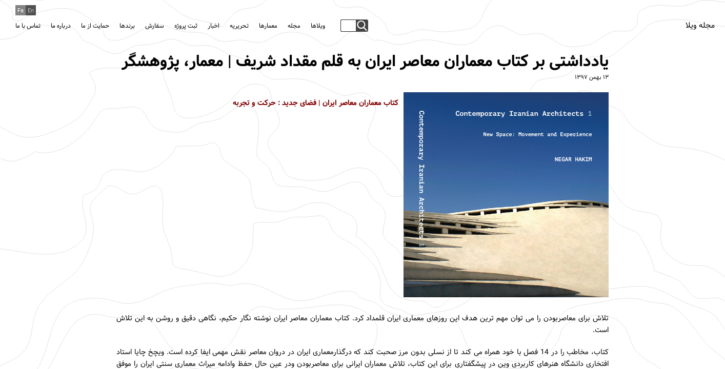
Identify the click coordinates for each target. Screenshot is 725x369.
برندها (127, 26)
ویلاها (318, 26)
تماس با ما (28, 26)
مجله (294, 26)
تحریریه (239, 26)
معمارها (268, 26)
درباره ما (61, 26)
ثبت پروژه (185, 26)
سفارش (154, 26)
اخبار (213, 26)
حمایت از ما (95, 26)
